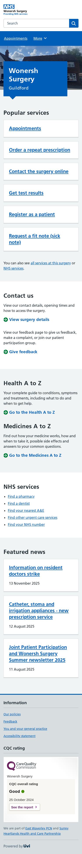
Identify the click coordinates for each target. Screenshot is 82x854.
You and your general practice (25, 729)
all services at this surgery (51, 263)
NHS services (13, 268)
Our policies (12, 714)
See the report (22, 807)
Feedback (10, 721)
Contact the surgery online (38, 171)
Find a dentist (19, 503)
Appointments (15, 38)
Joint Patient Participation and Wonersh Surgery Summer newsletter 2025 (38, 653)
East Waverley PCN (38, 828)
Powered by (16, 846)
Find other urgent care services (32, 517)
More (40, 38)
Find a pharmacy (21, 496)
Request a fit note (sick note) (34, 239)
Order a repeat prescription (39, 150)
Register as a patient (32, 214)
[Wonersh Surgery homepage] (22, 9)
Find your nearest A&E (26, 510)
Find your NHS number (26, 524)
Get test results (26, 193)
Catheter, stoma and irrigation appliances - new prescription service (39, 610)
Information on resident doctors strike (36, 570)
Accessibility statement (19, 736)
